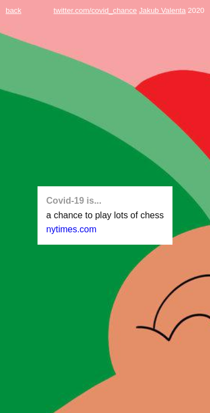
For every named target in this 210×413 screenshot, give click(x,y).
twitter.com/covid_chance (95, 10)
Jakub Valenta (162, 10)
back (13, 10)
